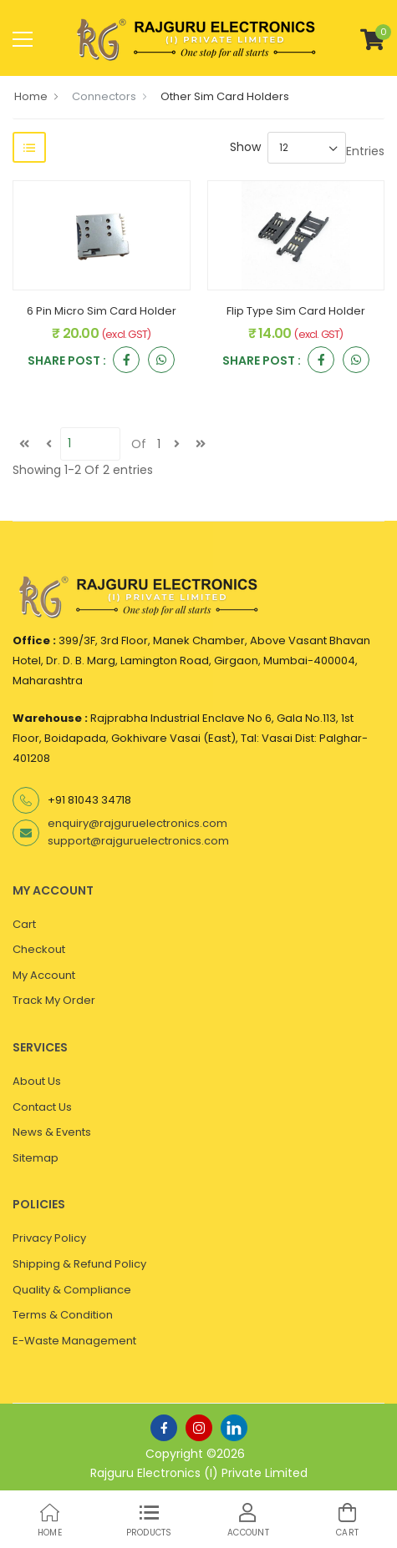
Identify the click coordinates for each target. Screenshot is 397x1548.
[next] (176, 444)
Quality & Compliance (72, 1290)
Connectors (104, 96)
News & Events (52, 1132)
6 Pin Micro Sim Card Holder (101, 311)
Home (31, 96)
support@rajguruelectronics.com (138, 841)
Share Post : (67, 362)
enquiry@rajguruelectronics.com (137, 823)
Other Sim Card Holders (224, 96)
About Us (37, 1081)
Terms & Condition (63, 1315)
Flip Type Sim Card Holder (295, 311)
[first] (24, 444)
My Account (44, 975)
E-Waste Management (74, 1341)
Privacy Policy (49, 1238)
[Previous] (48, 444)
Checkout (39, 949)
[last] (200, 444)
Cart (24, 924)
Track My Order (54, 1000)
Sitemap (36, 1158)
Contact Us (42, 1107)
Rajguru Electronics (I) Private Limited (199, 1473)
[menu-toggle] (23, 39)
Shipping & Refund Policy (79, 1264)
